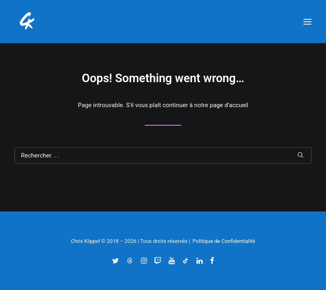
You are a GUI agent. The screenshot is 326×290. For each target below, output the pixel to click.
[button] (307, 21)
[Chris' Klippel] (28, 21)
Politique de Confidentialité (223, 241)
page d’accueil (229, 105)
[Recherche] (163, 155)
